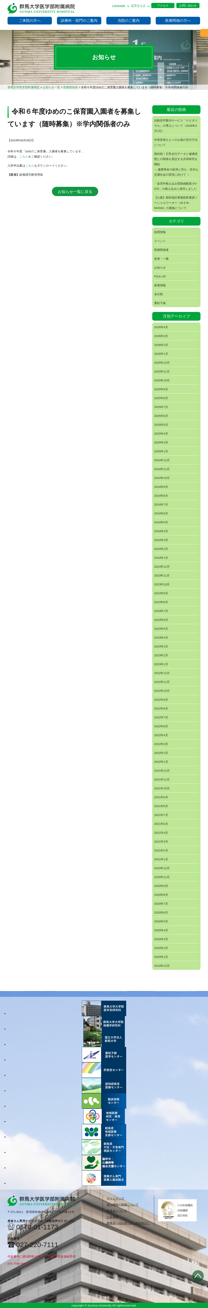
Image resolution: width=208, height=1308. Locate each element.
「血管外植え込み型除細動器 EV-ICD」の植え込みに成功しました (175, 186)
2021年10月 (162, 788)
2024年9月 (161, 486)
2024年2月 (161, 548)
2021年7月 (161, 815)
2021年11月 (162, 779)
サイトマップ (115, 1198)
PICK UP (160, 276)
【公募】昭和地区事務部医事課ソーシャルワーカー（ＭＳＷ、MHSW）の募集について (176, 203)
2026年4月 (161, 327)
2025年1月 (161, 451)
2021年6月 (161, 823)
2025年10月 (162, 380)
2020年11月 (162, 877)
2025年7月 (161, 407)
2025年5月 (161, 424)
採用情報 (160, 232)
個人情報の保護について (123, 1204)
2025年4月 (161, 433)
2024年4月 (161, 531)
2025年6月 (161, 415)
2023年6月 (161, 619)
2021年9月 (161, 797)
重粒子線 (160, 303)
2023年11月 (162, 575)
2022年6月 (161, 726)
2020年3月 (161, 939)
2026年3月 (161, 336)
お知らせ (160, 267)
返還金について (117, 1210)
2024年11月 (162, 469)
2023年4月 (161, 637)
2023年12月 (162, 566)
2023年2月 (161, 655)
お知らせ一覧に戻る (75, 192)
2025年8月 (161, 398)
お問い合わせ (188, 5)
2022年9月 (161, 699)
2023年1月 (161, 664)
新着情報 (160, 285)
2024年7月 (161, 504)
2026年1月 (161, 353)
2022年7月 (161, 717)
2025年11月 (162, 371)
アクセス (163, 5)
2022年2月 (161, 752)
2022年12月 (162, 673)
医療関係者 (161, 249)
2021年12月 (162, 770)
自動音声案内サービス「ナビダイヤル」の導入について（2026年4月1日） (176, 125)
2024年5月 (161, 522)
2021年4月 (161, 832)
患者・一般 (161, 258)
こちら (23, 156)
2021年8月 (161, 806)
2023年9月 (161, 593)
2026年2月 (161, 344)
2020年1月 (161, 956)
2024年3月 (161, 540)
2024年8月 (161, 495)
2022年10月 (162, 690)
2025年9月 (161, 389)
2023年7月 (161, 611)
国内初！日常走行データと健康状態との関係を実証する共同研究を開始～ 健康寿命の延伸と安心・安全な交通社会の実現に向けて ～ (176, 164)
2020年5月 (161, 921)
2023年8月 (161, 602)
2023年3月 (161, 646)
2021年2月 (161, 850)
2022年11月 (162, 681)
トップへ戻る (198, 1276)
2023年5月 (161, 628)
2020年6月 (161, 912)
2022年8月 (161, 708)
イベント (160, 241)
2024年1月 (161, 557)
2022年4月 (161, 735)
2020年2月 (161, 948)
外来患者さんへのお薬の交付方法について (176, 142)
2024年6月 (161, 513)
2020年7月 (161, 903)
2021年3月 (161, 841)
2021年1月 (161, 859)
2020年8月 (161, 894)
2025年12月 (162, 362)
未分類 (158, 294)
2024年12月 (162, 460)
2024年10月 (162, 478)
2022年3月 (161, 744)
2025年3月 (161, 442)
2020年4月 (161, 930)
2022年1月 (161, 761)
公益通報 (112, 1217)
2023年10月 (162, 584)
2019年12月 (162, 965)
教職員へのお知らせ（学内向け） (128, 1223)
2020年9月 (161, 885)
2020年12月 (162, 868)
